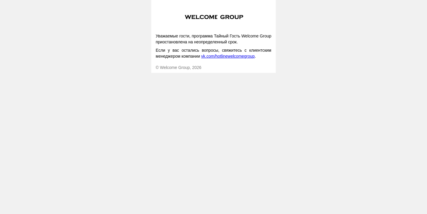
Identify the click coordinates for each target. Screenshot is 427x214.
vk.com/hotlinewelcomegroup (228, 56)
